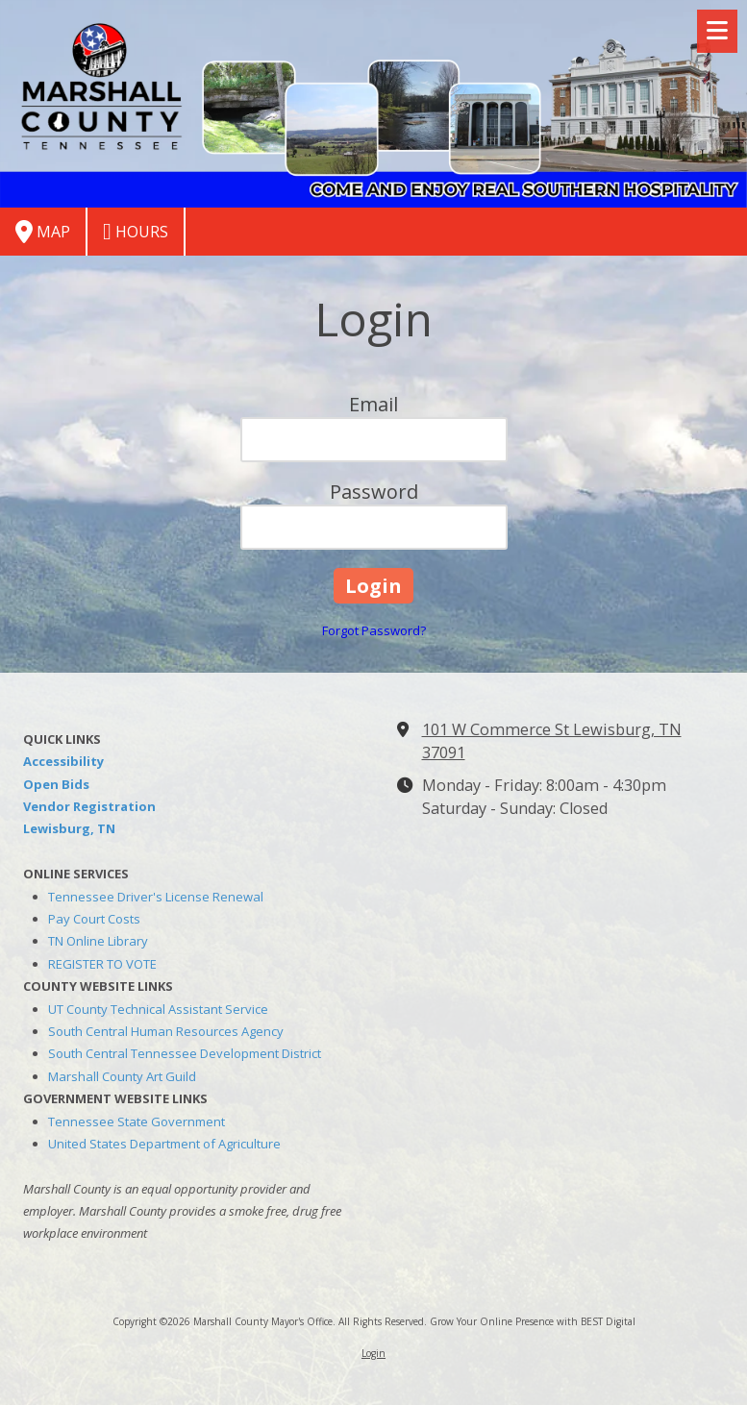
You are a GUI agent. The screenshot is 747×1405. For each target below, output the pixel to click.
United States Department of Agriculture (164, 1143)
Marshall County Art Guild (122, 1076)
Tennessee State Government (136, 1121)
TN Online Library (98, 940)
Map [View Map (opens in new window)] (42, 231)
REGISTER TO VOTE (102, 964)
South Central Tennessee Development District (184, 1053)
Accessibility (63, 761)
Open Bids (56, 784)
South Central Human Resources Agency (166, 1031)
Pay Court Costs (94, 918)
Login (373, 1353)
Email (373, 404)
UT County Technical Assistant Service (158, 1009)
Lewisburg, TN (69, 828)
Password (374, 492)
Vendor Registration (89, 806)
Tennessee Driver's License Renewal (155, 896)
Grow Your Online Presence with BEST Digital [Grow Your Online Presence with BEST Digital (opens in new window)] (532, 1321)
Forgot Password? (374, 630)
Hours (135, 231)
